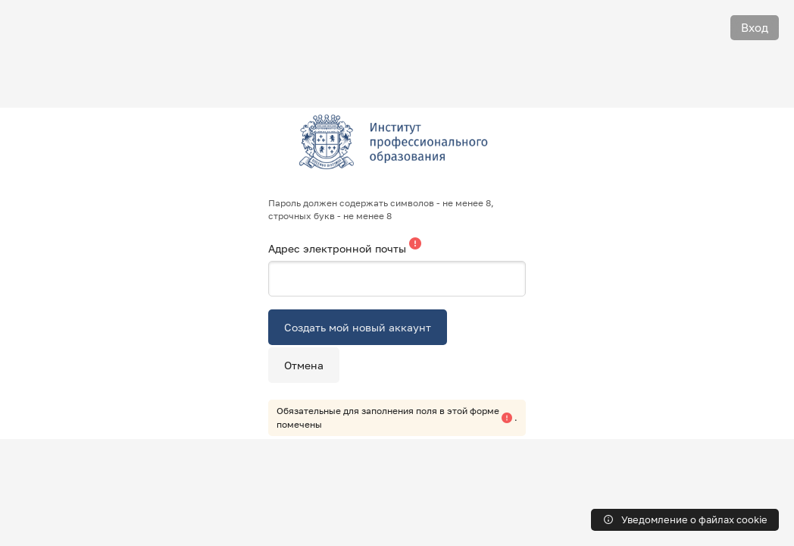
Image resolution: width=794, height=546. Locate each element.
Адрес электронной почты (338, 248)
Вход (754, 27)
